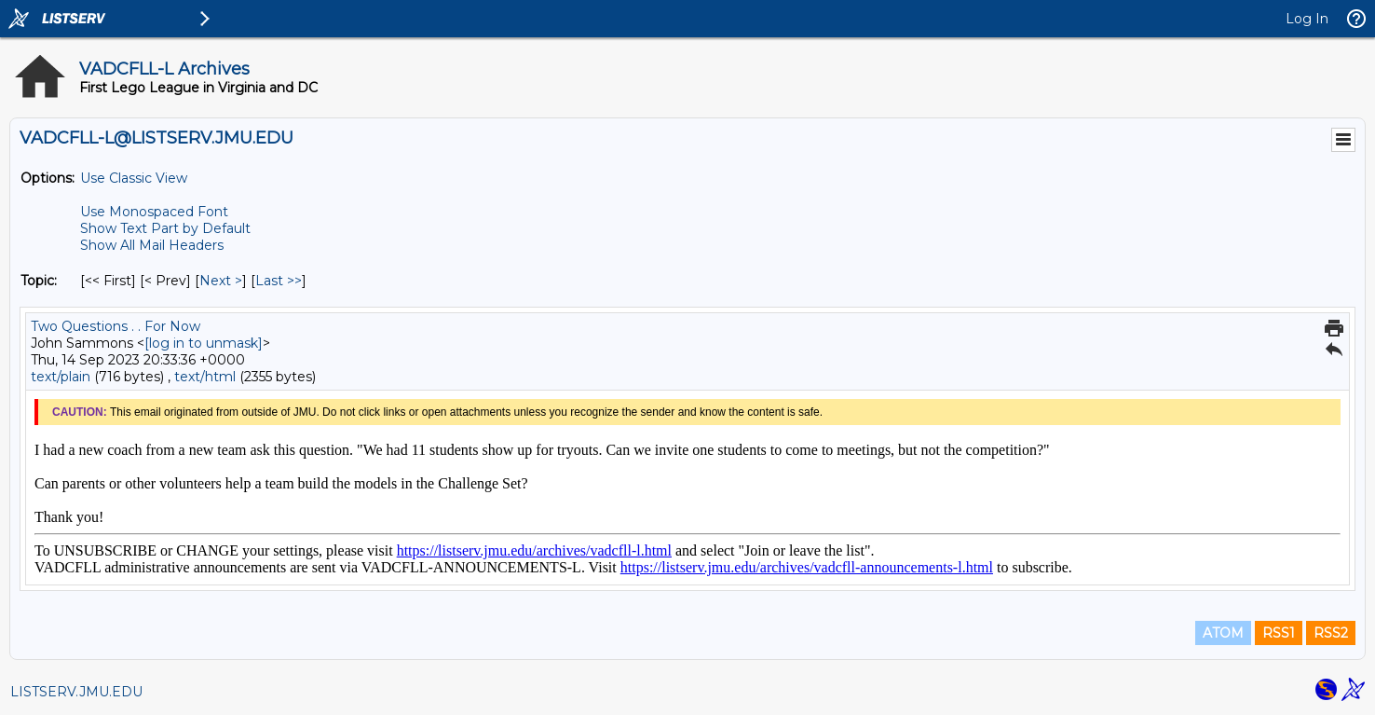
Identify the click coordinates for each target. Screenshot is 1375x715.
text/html (205, 376)
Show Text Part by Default (165, 228)
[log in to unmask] (203, 343)
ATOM (1223, 633)
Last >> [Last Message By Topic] (278, 280)
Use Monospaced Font (154, 211)
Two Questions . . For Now (115, 326)
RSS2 (1331, 633)
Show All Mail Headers (152, 245)
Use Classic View (133, 178)
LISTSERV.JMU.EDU (76, 691)
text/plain (60, 376)
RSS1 (1278, 633)
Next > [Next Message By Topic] (220, 280)
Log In (1307, 18)
